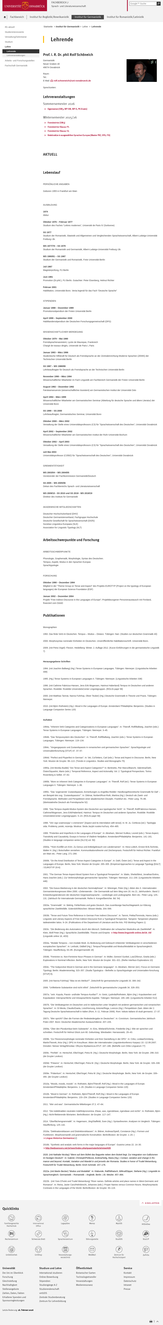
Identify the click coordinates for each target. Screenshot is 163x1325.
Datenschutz (130, 1281)
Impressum (129, 1276)
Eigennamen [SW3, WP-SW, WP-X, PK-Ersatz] (67, 109)
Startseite (48, 26)
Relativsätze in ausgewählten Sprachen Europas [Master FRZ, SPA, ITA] (79, 135)
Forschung (7, 1276)
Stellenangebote (10, 1289)
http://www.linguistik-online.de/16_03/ (132, 932)
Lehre (85, 26)
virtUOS (43, 1293)
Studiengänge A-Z (48, 1284)
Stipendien (44, 1281)
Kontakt (128, 1272)
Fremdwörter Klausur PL (58, 127)
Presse (127, 1289)
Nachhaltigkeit (9, 1284)
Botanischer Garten (85, 1272)
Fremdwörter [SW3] (56, 122)
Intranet (127, 1284)
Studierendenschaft (49, 1289)
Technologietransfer (86, 1276)
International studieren (50, 1272)
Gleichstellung (9, 1281)
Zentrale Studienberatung (52, 1297)
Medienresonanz (84, 1284)
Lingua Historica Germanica (59, 1138)
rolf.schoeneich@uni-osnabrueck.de (72, 80)
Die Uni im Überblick (12, 1272)
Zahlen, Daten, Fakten (13, 1293)
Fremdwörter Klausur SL (58, 131)
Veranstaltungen (84, 1281)
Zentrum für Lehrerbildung (52, 1301)
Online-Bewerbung (48, 1276)
